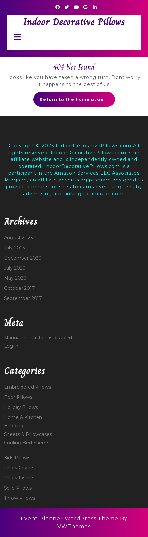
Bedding (13, 426)
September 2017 (23, 298)
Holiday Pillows (21, 407)
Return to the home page (77, 101)
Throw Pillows (19, 498)
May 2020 (15, 278)
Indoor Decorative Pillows (74, 22)
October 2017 (19, 288)
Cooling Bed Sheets (26, 443)
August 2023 (18, 238)
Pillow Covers (19, 468)
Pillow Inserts (19, 478)
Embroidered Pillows (27, 387)
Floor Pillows (18, 397)
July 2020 (15, 268)
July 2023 (14, 248)
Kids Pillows (17, 458)
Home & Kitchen (23, 417)
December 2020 (23, 258)
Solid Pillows (18, 488)
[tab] (15, 37)
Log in (11, 346)
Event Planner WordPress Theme (70, 519)
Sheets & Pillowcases (28, 434)
